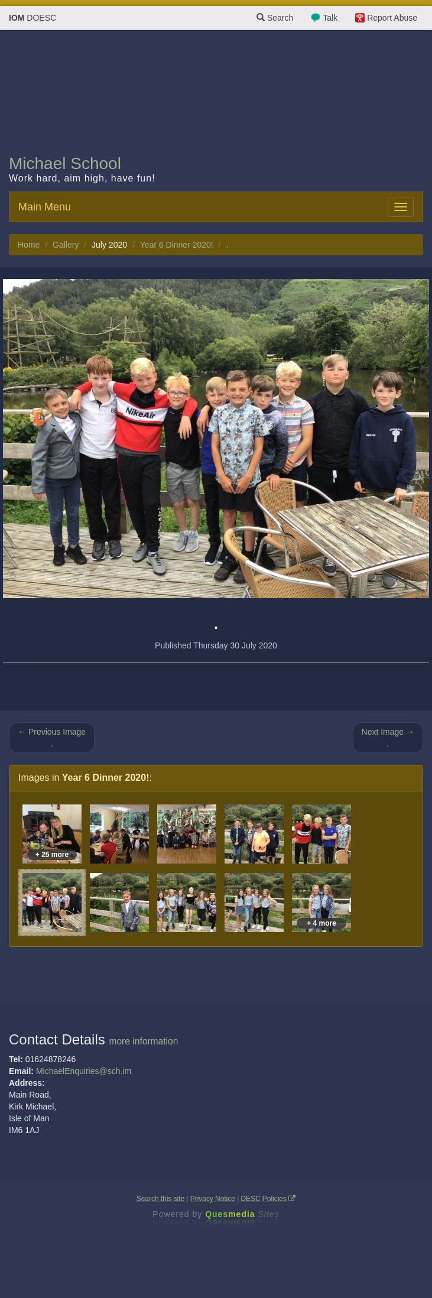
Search (274, 17)
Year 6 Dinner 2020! (176, 244)
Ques (242, 1214)
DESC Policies (268, 1199)
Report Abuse (392, 17)
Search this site (160, 1199)
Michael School (65, 163)
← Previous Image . (52, 737)
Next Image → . (388, 737)
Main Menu (44, 207)
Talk (330, 17)
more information (143, 1041)
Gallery (66, 244)
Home (29, 244)
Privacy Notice (212, 1199)
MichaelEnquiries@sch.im (83, 1071)
